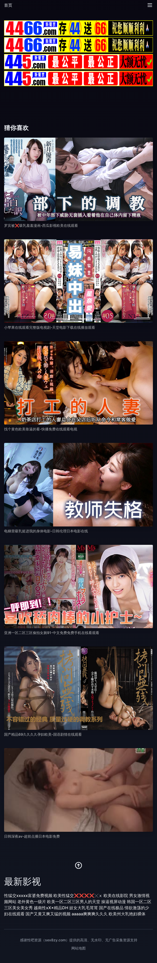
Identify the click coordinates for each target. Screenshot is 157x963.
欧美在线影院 (116, 895)
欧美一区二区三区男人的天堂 (73, 901)
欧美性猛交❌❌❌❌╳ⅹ (78, 895)
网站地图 (78, 948)
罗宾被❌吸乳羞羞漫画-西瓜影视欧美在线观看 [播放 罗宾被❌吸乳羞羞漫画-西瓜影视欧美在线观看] (41, 225)
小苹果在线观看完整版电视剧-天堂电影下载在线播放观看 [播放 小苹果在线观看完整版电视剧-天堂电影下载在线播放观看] (49, 327)
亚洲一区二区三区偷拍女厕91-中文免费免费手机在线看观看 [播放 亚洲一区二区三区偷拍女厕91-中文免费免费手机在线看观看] (51, 632)
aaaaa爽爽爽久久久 (90, 913)
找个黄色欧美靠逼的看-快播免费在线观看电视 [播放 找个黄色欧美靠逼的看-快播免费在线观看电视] (40, 429)
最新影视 (22, 881)
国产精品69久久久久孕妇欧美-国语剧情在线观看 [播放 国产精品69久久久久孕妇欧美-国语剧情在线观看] (43, 734)
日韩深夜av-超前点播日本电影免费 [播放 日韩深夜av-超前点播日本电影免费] (32, 836)
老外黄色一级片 (31, 901)
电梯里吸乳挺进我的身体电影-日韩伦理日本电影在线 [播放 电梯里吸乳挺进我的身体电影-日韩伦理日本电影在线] (46, 531)
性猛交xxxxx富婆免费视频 (28, 895)
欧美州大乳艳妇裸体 (127, 913)
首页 (8, 5)
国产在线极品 (111, 907)
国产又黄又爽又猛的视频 (48, 913)
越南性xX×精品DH (51, 907)
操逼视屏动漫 (113, 901)
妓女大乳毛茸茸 (83, 907)
